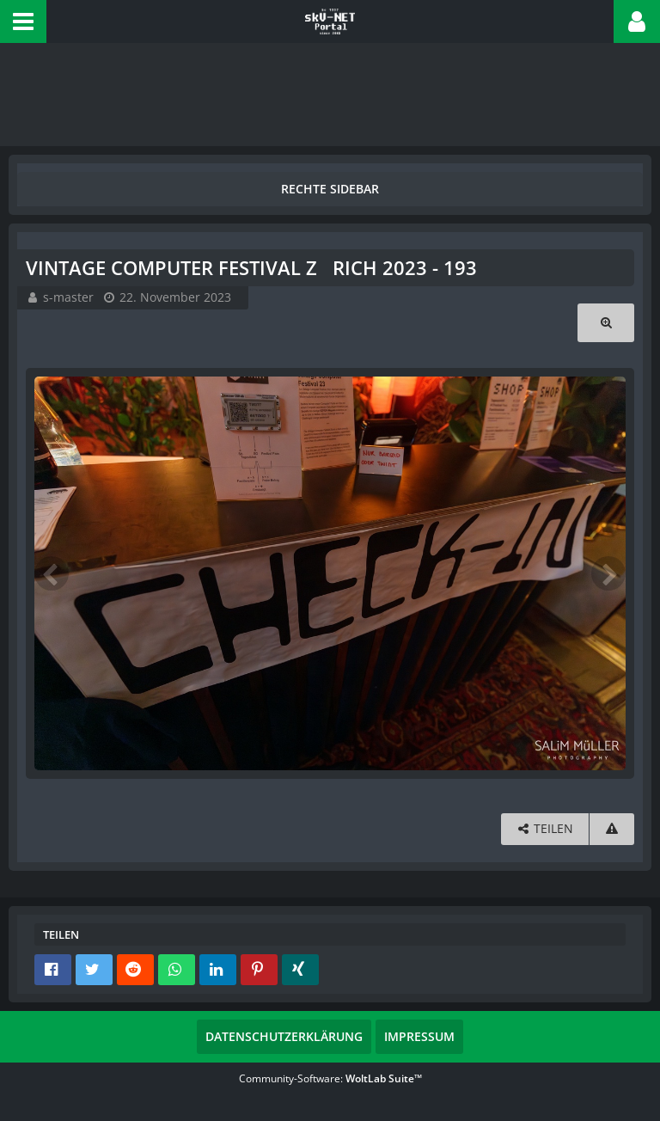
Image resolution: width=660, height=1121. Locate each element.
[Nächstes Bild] (608, 573)
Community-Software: (330, 1078)
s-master (68, 297)
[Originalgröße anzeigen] (606, 322)
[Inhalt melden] (612, 829)
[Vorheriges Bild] (51, 573)
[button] (23, 21)
